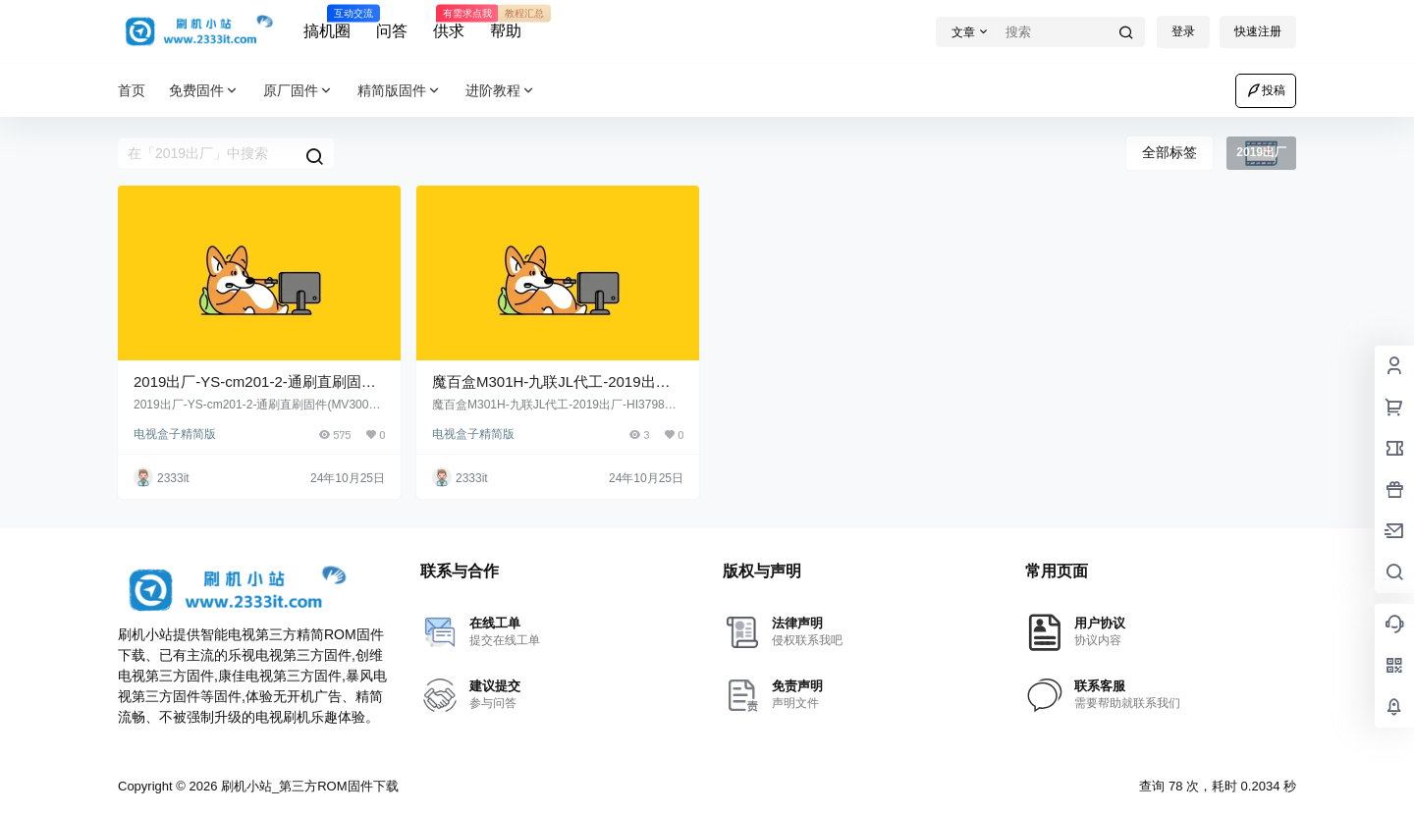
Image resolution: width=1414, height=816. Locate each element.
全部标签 (1169, 152)
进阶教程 (500, 91)
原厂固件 (298, 91)
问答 (392, 31)
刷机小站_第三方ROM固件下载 (307, 786)
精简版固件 (399, 91)
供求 (448, 22)
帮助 (505, 22)
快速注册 (1257, 31)
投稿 (1265, 90)
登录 (1183, 31)
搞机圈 (327, 22)
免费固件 (204, 91)
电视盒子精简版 (175, 434)
